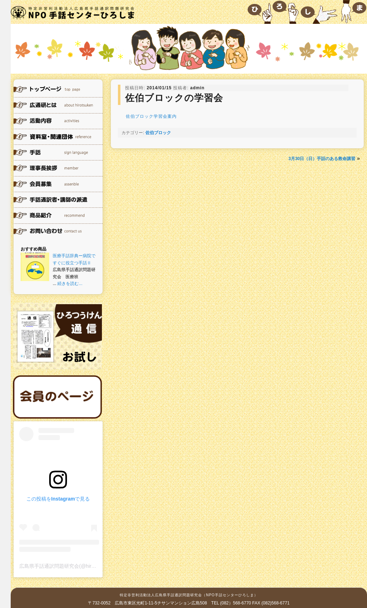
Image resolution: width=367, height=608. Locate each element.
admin (197, 87)
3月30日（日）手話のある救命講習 (321, 158)
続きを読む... (69, 283)
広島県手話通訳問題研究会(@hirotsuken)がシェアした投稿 (84, 566)
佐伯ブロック (158, 132)
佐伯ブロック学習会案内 (151, 116)
